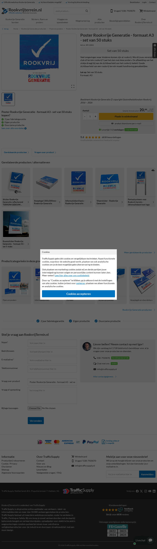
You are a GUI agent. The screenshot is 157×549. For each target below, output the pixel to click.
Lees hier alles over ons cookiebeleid (72, 275)
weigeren (80, 283)
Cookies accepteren (78, 293)
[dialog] (78, 274)
